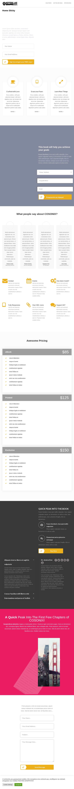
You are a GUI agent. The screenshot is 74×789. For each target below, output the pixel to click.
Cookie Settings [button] (8, 784)
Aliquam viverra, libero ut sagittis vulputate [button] (16, 562)
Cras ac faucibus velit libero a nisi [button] (16, 594)
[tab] (18, 562)
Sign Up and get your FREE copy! (18, 62)
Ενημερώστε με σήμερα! (51, 197)
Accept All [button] (18, 784)
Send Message (33, 767)
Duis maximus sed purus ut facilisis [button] (17, 598)
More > (13, 111)
